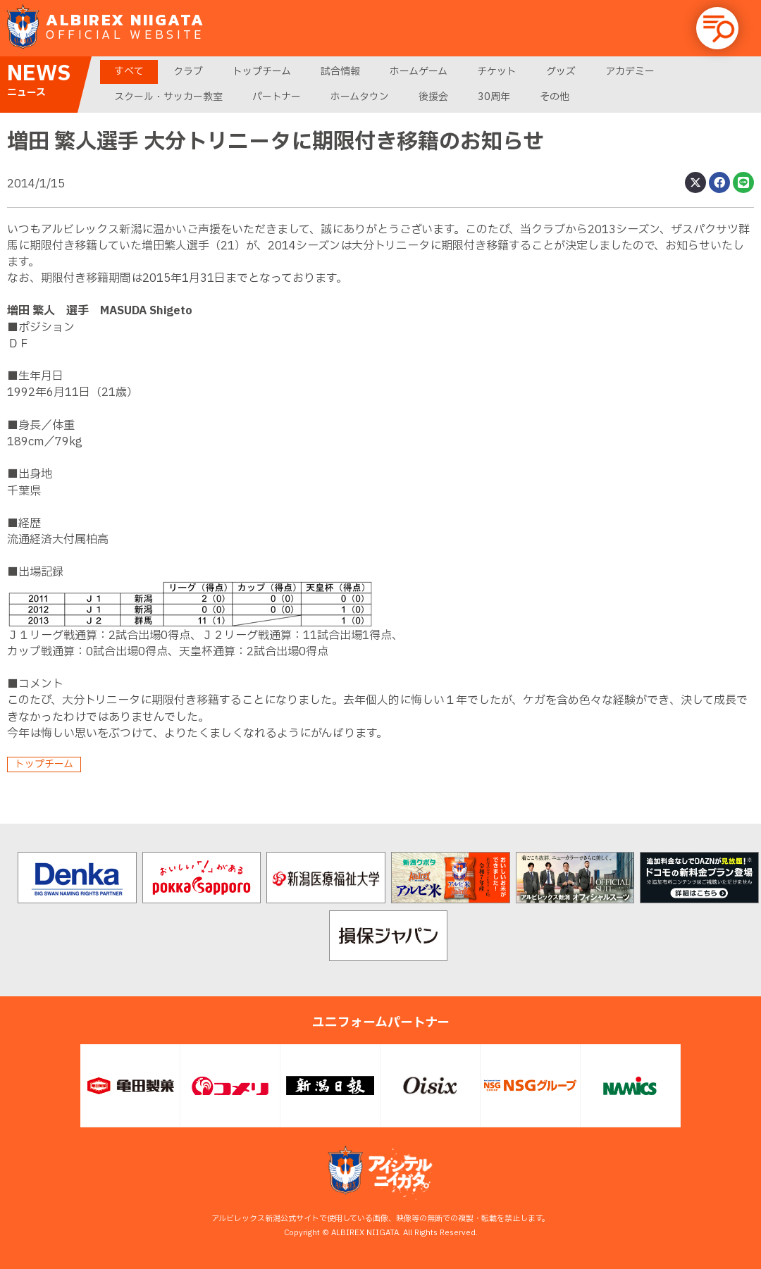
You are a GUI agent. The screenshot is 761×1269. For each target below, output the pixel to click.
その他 (554, 96)
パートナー (276, 96)
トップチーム (262, 71)
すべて (129, 71)
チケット (496, 71)
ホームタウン (359, 96)
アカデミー (630, 71)
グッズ (561, 71)
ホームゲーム (418, 71)
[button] (717, 28)
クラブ (188, 71)
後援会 (433, 96)
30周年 (494, 96)
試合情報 (340, 71)
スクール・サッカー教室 (168, 96)
